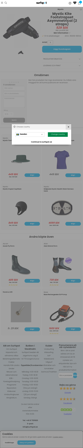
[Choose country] (70, 3)
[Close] (68, 127)
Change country (58, 134)
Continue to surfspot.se (41, 142)
